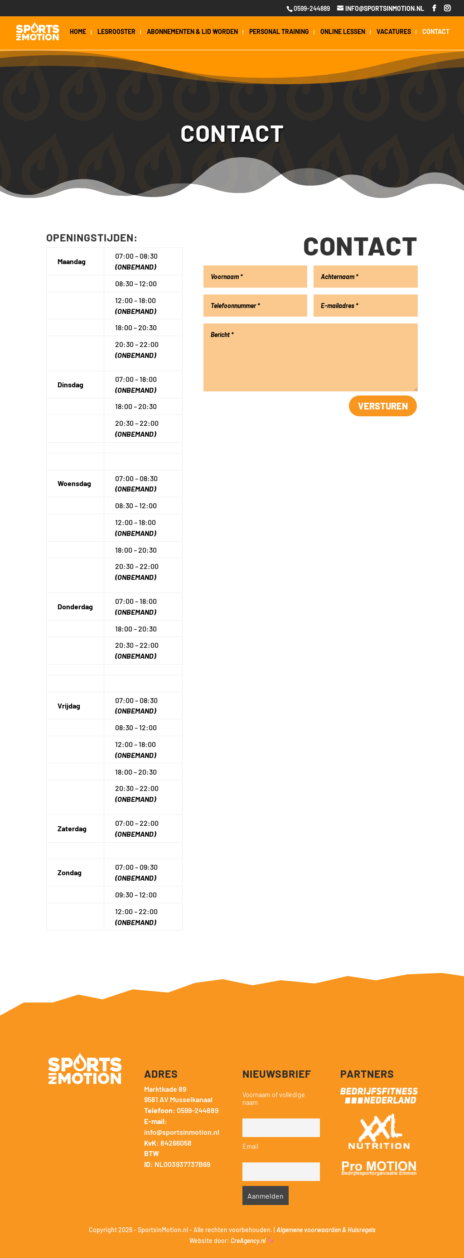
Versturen (383, 405)
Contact (436, 32)
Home (78, 32)
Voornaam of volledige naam (273, 1098)
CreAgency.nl (248, 1240)
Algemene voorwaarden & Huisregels (326, 1230)
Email (250, 1146)
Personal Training (279, 32)
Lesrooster (116, 32)
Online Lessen (342, 32)
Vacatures (394, 32)
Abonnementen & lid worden (192, 32)
